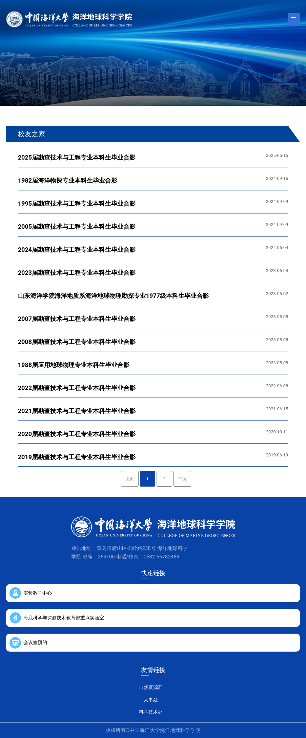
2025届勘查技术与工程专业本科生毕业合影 (77, 157)
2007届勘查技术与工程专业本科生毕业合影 (77, 318)
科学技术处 (151, 712)
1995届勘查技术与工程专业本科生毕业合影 (77, 203)
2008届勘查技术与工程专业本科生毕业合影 (77, 341)
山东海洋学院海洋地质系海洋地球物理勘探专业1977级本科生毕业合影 (113, 295)
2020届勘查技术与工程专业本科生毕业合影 (77, 433)
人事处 (151, 699)
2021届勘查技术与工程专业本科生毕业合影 (77, 410)
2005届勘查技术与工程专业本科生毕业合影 (77, 226)
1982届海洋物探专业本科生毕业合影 (67, 180)
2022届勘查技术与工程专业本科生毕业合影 (77, 387)
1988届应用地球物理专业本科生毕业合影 (73, 364)
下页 (182, 479)
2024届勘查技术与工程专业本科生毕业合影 (77, 249)
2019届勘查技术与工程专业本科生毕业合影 (77, 456)
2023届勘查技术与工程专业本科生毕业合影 (77, 272)
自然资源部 (151, 687)
